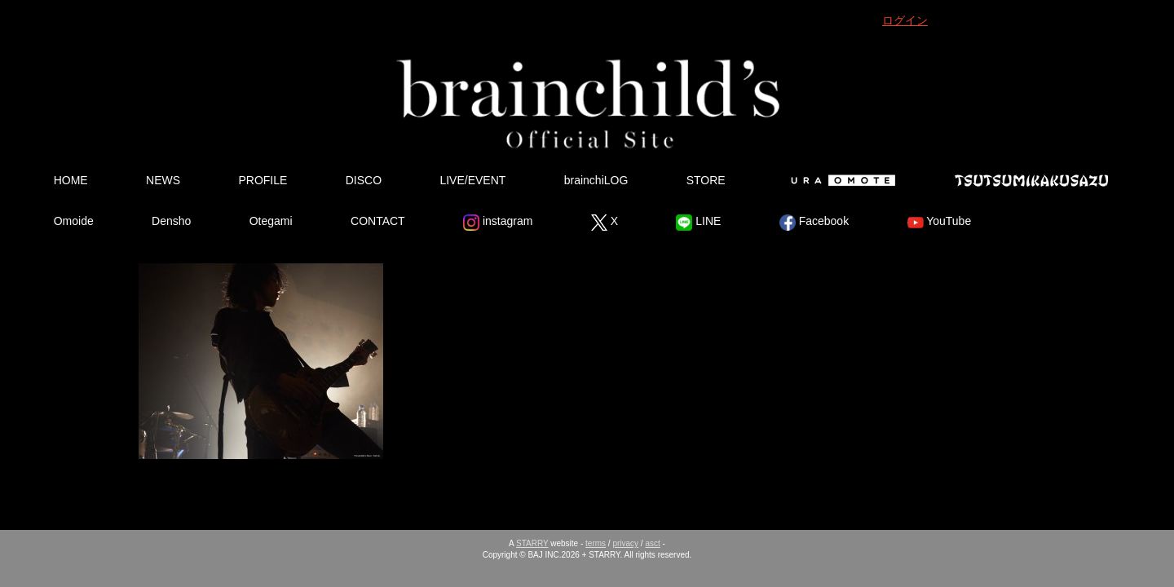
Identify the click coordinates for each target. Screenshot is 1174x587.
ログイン (905, 20)
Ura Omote (839, 180)
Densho (171, 220)
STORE (706, 180)
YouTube (939, 222)
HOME (71, 180)
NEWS (163, 180)
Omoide (74, 220)
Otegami (271, 220)
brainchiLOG (596, 180)
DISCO (364, 180)
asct (652, 543)
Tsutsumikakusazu (1031, 180)
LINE (698, 222)
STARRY (532, 543)
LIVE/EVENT (472, 180)
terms (595, 543)
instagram (497, 222)
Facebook (814, 222)
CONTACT (378, 220)
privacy (625, 543)
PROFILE (262, 180)
